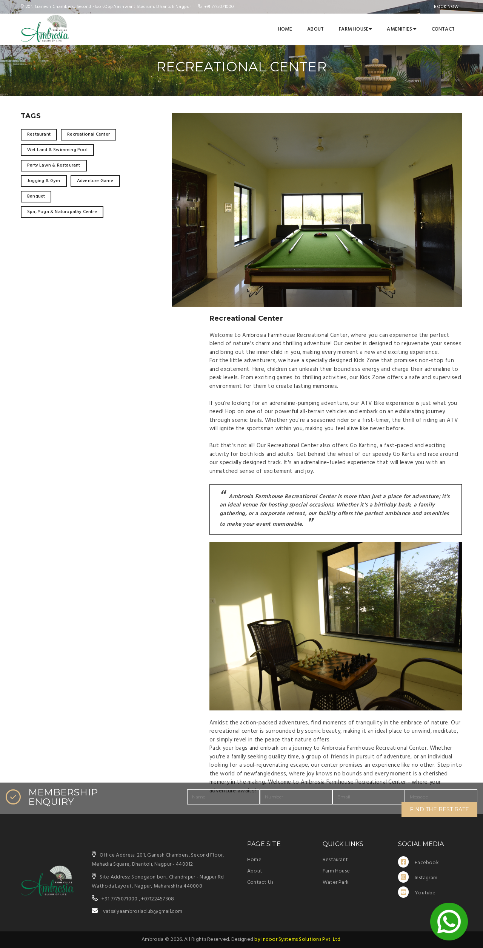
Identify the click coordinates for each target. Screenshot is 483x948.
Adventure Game (95, 181)
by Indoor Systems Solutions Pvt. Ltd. (297, 939)
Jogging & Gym (43, 181)
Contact (443, 29)
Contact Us (260, 882)
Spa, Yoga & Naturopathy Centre (62, 212)
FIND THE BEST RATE (439, 809)
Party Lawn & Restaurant (53, 165)
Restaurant (39, 134)
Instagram (417, 877)
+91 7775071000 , (121, 899)
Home (285, 29)
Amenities (401, 29)
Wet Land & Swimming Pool (57, 150)
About (315, 29)
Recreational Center (88, 134)
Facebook (418, 862)
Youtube (417, 892)
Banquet (36, 196)
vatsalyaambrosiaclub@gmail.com (142, 911)
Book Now (446, 7)
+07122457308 (157, 899)
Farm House (355, 29)
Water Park (336, 882)
